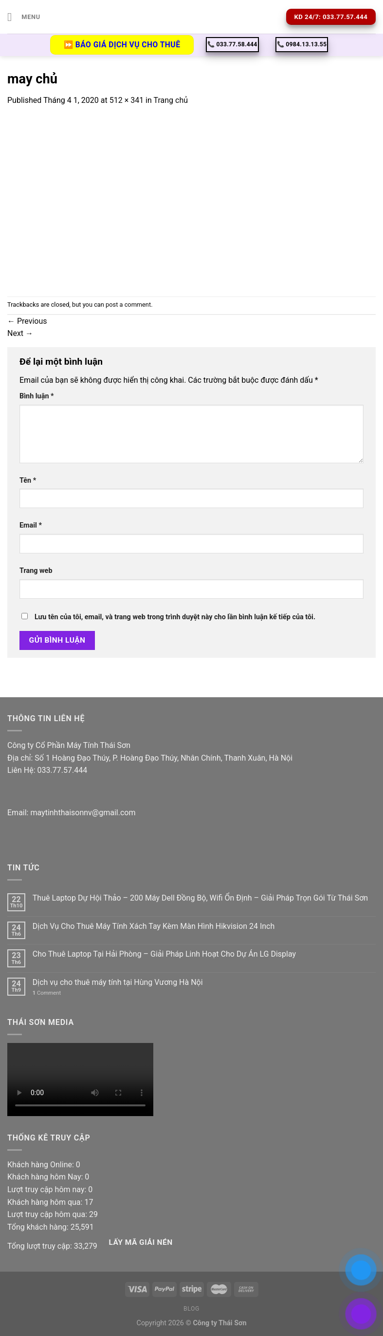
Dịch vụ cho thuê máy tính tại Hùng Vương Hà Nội (118, 982)
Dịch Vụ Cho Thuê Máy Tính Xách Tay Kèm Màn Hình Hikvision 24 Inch (153, 926)
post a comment (128, 304)
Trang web (35, 571)
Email (30, 525)
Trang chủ (170, 100)
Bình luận (36, 396)
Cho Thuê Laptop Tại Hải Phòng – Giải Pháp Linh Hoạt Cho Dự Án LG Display (164, 954)
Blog (191, 1308)
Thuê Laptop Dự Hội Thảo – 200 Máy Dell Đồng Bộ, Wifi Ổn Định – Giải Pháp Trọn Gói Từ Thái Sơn (200, 898)
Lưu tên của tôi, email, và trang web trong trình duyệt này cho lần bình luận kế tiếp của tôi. (175, 617)
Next (20, 333)
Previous (27, 321)
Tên (27, 480)
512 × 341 (126, 100)
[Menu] (23, 17)
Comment (47, 993)
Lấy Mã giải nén (140, 1242)
